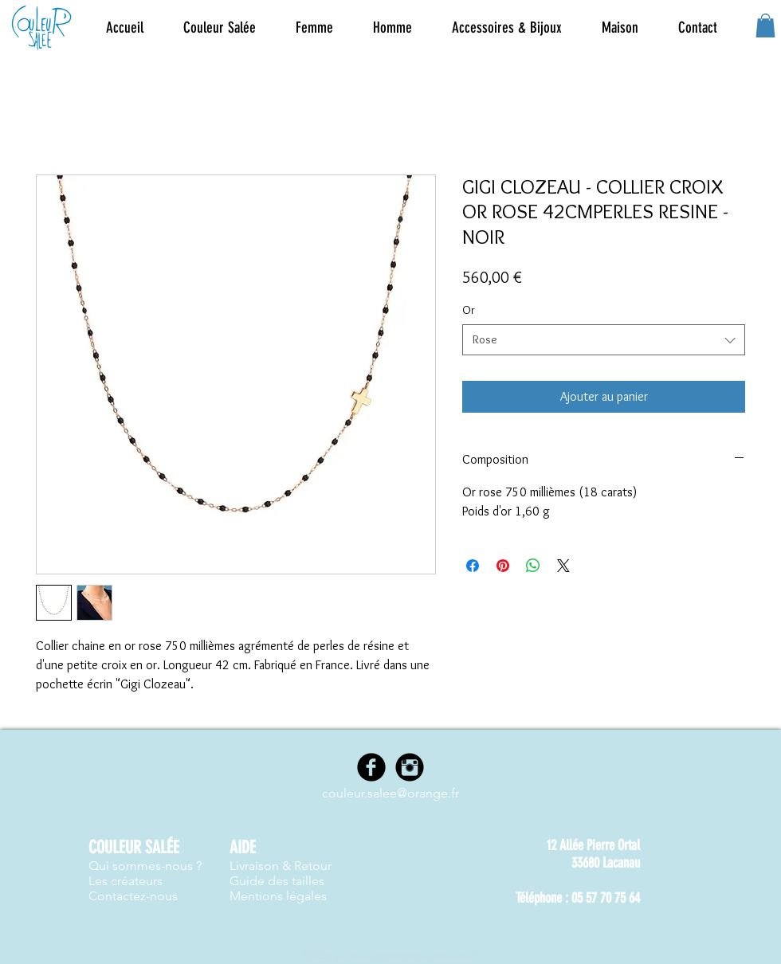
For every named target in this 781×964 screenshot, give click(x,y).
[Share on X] (563, 565)
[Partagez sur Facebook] (472, 565)
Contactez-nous (133, 895)
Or (468, 310)
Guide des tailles (277, 880)
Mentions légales (278, 895)
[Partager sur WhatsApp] (533, 565)
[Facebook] (371, 767)
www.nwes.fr (455, 956)
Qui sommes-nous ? (145, 865)
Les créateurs (125, 880)
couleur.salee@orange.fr (390, 793)
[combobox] (603, 339)
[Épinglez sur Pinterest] (502, 565)
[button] (314, 28)
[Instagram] (409, 767)
